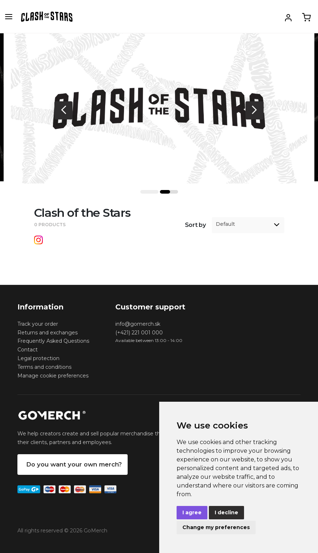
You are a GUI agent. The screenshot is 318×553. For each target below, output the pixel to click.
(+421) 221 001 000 (139, 332)
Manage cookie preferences (52, 375)
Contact (27, 349)
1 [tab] (149, 192)
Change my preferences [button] (216, 527)
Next (254, 110)
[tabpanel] (159, 108)
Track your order (37, 324)
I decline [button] (226, 512)
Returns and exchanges (47, 332)
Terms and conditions (44, 367)
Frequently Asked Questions (53, 341)
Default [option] (225, 224)
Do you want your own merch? (74, 464)
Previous (63, 110)
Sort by (195, 224)
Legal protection (38, 358)
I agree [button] (192, 512)
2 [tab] (169, 192)
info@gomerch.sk (137, 324)
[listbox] (248, 225)
